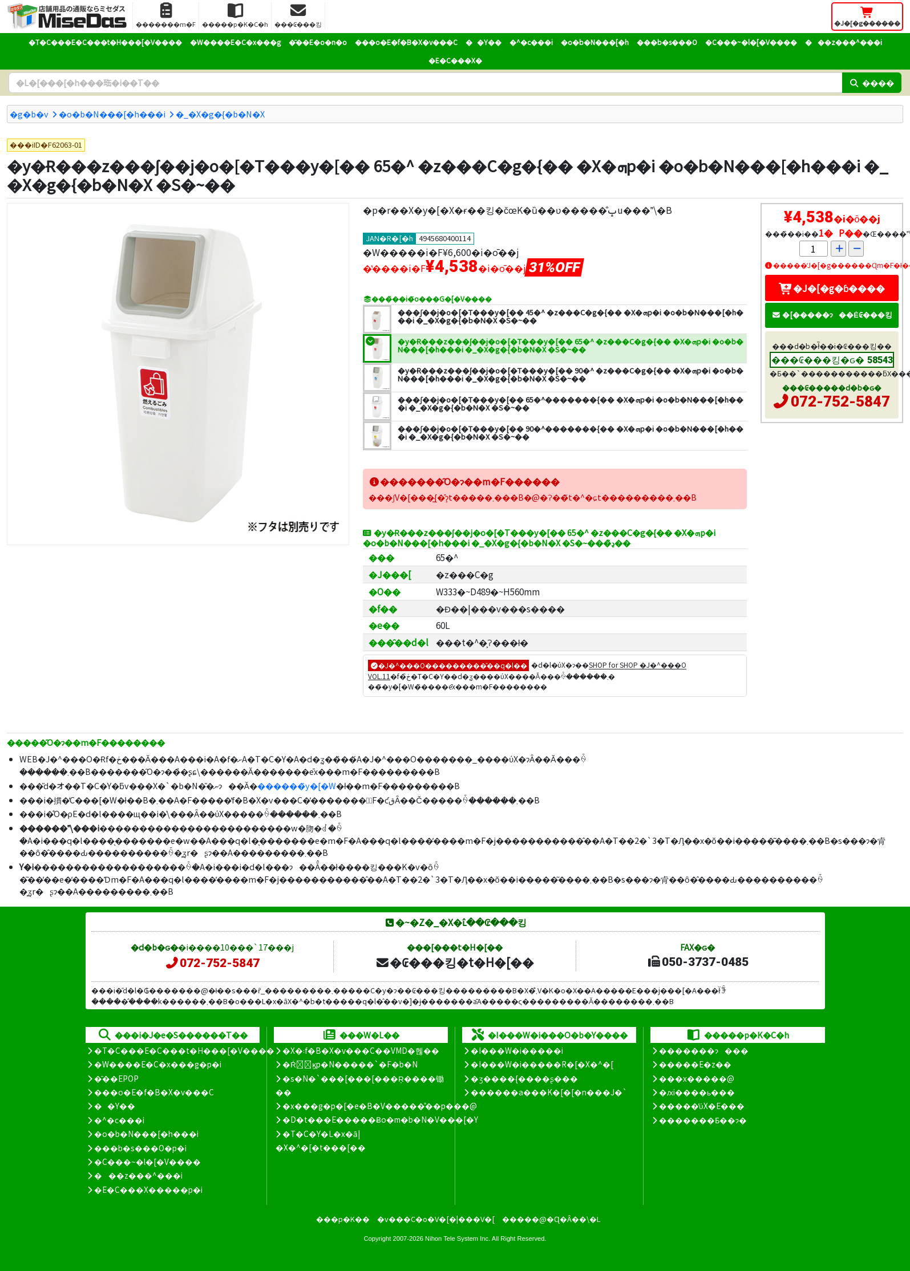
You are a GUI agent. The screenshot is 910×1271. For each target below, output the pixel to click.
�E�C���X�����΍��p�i (148, 1189)
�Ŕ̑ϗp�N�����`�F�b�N (350, 1064)
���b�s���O (667, 42)
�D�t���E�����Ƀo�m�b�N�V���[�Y (380, 1119)
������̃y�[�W (296, 785)
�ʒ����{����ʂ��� (524, 1078)
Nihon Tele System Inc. (457, 1238)
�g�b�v (29, 114)
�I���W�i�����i (517, 1050)
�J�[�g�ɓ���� (832, 288)
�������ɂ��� (704, 1050)
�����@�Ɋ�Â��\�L (551, 1218)
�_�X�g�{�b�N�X (220, 114)
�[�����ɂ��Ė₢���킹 (831, 314)
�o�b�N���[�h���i (112, 114)
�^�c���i (531, 42)
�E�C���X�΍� (455, 60)
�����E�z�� (695, 1064)
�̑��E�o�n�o (318, 42)
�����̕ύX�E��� (701, 1105)
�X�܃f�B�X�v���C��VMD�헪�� (360, 1050)
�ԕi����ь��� (697, 1092)
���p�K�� (343, 1218)
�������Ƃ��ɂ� (703, 1120)
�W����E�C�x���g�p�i (157, 1064)
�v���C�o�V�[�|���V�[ (436, 1218)
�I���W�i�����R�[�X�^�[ (542, 1064)
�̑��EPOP (116, 1078)
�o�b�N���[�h (595, 42)
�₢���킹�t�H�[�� (454, 961)
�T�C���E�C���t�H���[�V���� (105, 42)
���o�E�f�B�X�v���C (406, 42)
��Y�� (483, 42)
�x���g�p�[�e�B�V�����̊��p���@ (379, 1105)
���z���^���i (843, 42)
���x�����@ (696, 1078)
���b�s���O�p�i (140, 1148)
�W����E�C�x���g (235, 42)
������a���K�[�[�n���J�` (549, 1092)
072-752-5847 (840, 401)
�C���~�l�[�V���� (751, 42)
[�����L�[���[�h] (425, 82)
